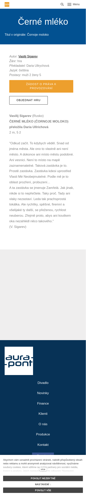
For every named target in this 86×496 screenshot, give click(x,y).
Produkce (43, 434)
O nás (43, 424)
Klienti (42, 414)
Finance (43, 403)
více (43, 469)
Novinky (43, 393)
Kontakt (43, 445)
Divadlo (43, 383)
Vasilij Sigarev (27, 56)
